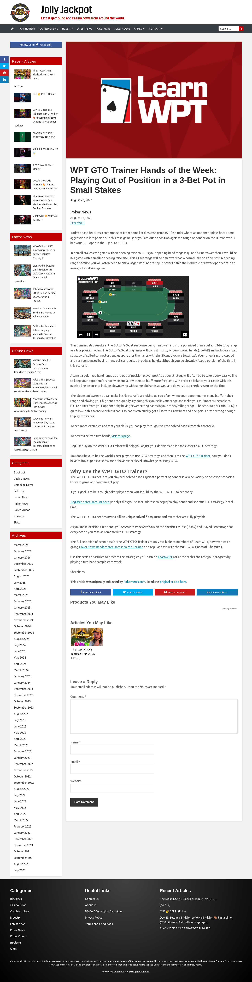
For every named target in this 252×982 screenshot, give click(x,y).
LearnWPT (77, 222)
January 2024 (22, 682)
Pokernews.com (134, 581)
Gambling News (48, 28)
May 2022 (20, 807)
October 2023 (22, 701)
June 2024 (20, 651)
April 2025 (20, 588)
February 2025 (22, 601)
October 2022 (22, 776)
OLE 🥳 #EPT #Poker (173, 911)
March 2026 (21, 545)
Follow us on (35, 44)
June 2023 (20, 726)
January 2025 (22, 607)
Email (75, 761)
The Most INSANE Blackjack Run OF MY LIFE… (83, 654)
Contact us (92, 898)
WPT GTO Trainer (198, 455)
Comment (78, 696)
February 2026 (22, 551)
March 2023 (21, 745)
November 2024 (23, 620)
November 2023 (23, 695)
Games (138, 28)
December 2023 (23, 688)
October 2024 (22, 626)
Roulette (19, 516)
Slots (17, 522)
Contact (154, 28)
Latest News (84, 28)
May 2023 (20, 732)
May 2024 (20, 657)
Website (76, 781)
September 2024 (24, 632)
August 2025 (22, 576)
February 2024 (22, 676)
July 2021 (20, 870)
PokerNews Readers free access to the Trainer (111, 547)
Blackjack (19, 472)
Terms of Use (177, 965)
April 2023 (20, 738)
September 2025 (24, 570)
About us (90, 905)
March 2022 (21, 820)
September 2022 (24, 782)
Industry (67, 28)
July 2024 (20, 645)
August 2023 (22, 713)
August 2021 (22, 863)
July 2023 (20, 720)
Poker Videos (122, 28)
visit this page (121, 436)
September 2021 (24, 857)
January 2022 (22, 832)
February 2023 (22, 751)
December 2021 (23, 839)
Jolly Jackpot (66, 9)
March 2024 (21, 670)
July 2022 (20, 795)
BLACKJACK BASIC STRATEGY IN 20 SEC (185, 928)
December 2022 (23, 763)
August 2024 (22, 638)
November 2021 (23, 845)
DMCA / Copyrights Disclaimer (104, 911)
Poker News (103, 28)
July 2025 (20, 582)
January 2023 (22, 757)
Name (75, 742)
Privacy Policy (93, 917)
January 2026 (22, 557)
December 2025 (23, 563)
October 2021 (22, 851)
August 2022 (22, 788)
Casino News (28, 28)
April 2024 (20, 663)
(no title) (165, 905)
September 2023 (24, 707)
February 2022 (22, 826)
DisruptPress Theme (140, 971)
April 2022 (20, 813)
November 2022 (23, 770)
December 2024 (23, 613)
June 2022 (20, 801)
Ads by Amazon (230, 609)
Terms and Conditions (99, 923)
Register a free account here (90, 502)
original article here (173, 581)
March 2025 (21, 595)
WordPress (119, 971)
